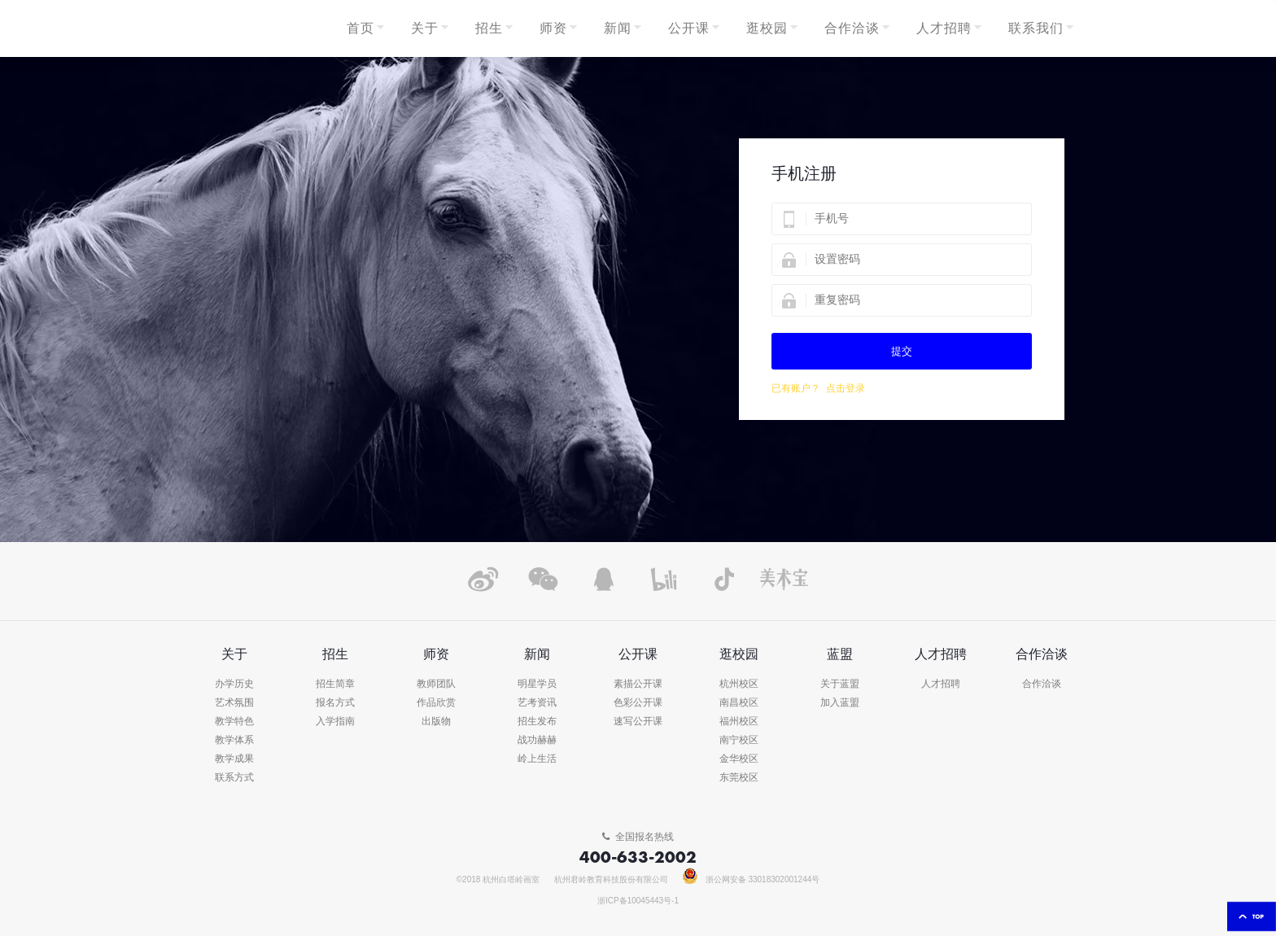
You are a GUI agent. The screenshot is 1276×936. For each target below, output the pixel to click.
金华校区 (738, 759)
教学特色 (234, 721)
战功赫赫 (537, 740)
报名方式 (335, 703)
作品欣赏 (436, 703)
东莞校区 (738, 777)
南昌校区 (738, 703)
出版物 (436, 721)
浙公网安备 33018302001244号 (751, 880)
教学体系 (234, 740)
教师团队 (436, 684)
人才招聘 (940, 684)
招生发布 (537, 721)
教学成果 (234, 759)
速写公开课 (638, 721)
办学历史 (234, 684)
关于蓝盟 (839, 684)
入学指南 (335, 721)
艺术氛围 (234, 703)
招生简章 (335, 684)
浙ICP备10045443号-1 (638, 901)
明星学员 (537, 684)
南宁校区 (738, 740)
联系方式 (234, 777)
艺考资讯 (537, 703)
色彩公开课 (638, 703)
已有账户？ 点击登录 (818, 388)
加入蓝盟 (839, 703)
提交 (901, 351)
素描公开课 (638, 684)
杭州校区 (738, 684)
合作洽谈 (1041, 684)
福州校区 (738, 721)
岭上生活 (537, 759)
